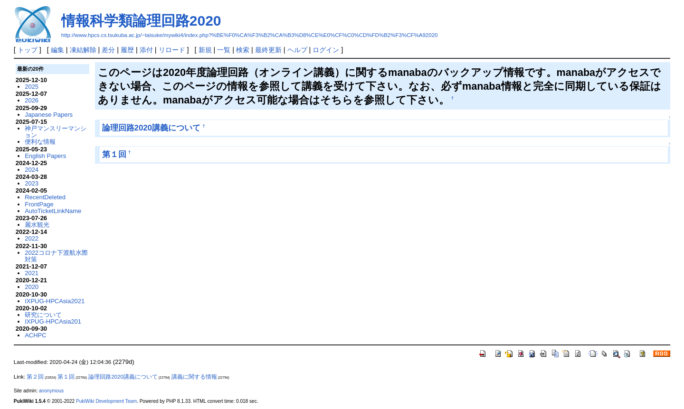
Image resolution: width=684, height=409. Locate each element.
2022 (31, 238)
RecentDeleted (45, 197)
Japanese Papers (49, 114)
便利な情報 (40, 141)
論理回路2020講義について (151, 127)
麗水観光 (37, 224)
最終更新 (268, 50)
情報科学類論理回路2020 (141, 20)
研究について (43, 314)
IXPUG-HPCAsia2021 (55, 301)
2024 (31, 169)
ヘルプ (297, 50)
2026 (31, 100)
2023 (31, 183)
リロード (172, 50)
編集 (57, 50)
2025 (31, 86)
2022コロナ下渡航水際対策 (56, 256)
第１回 (114, 154)
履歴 (127, 50)
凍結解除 (83, 50)
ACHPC (35, 335)
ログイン (326, 50)
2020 (31, 286)
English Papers (45, 155)
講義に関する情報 (194, 377)
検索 (242, 50)
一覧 (223, 50)
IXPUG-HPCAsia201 (53, 321)
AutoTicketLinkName (53, 210)
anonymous (51, 390)
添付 (146, 50)
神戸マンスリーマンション (55, 132)
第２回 (35, 377)
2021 (31, 273)
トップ (28, 50)
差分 (108, 50)
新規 (205, 50)
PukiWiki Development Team (106, 401)
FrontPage (39, 204)
